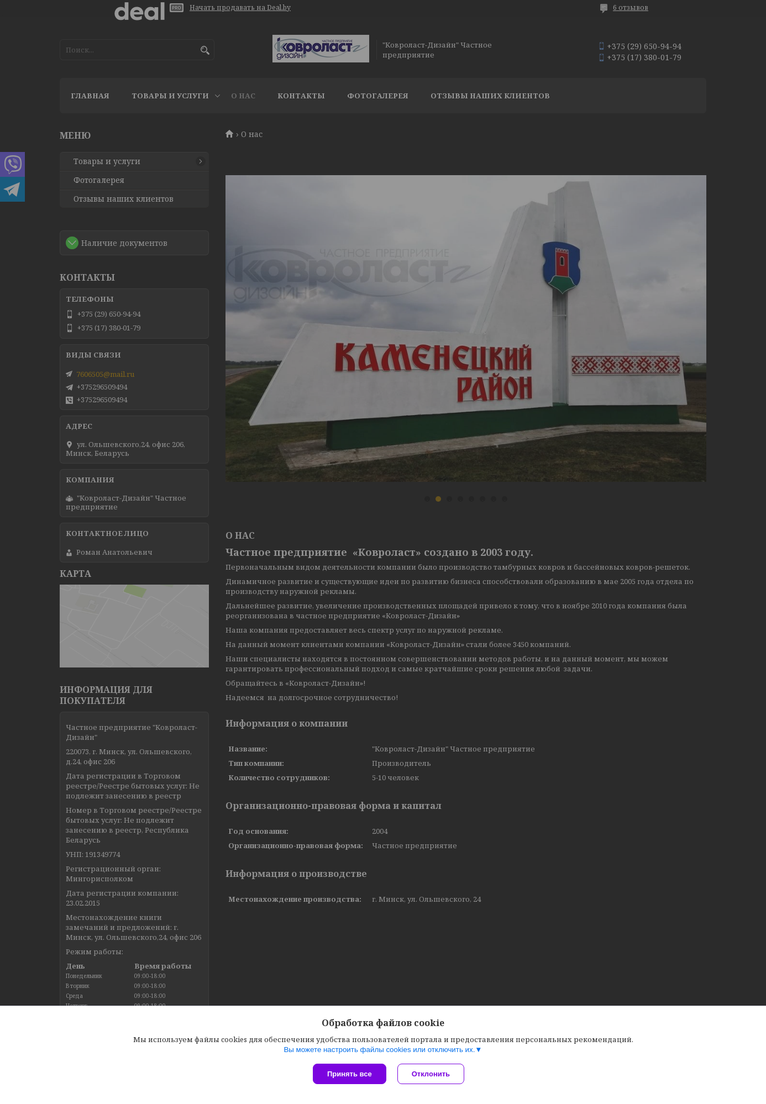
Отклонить (431, 1074)
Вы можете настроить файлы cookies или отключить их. (379, 1049)
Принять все (349, 1074)
